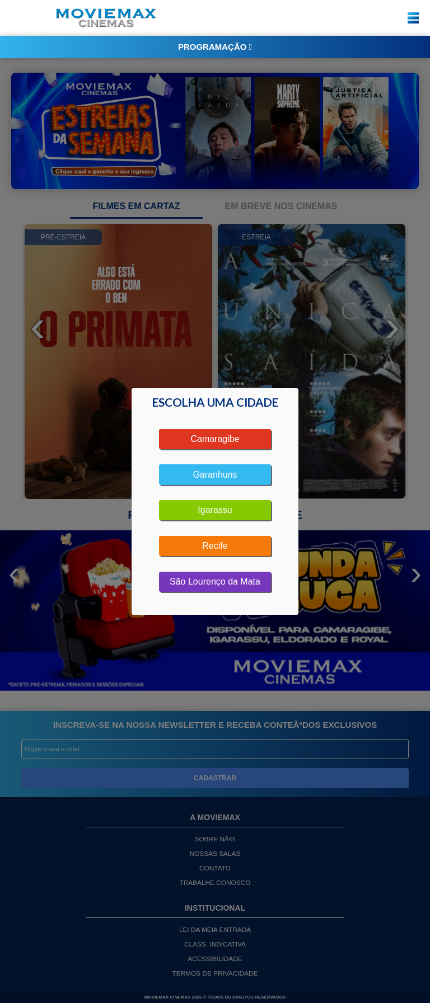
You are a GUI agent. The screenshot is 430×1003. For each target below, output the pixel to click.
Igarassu (215, 510)
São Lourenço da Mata (215, 581)
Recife (214, 545)
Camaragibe (214, 439)
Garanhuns (215, 474)
